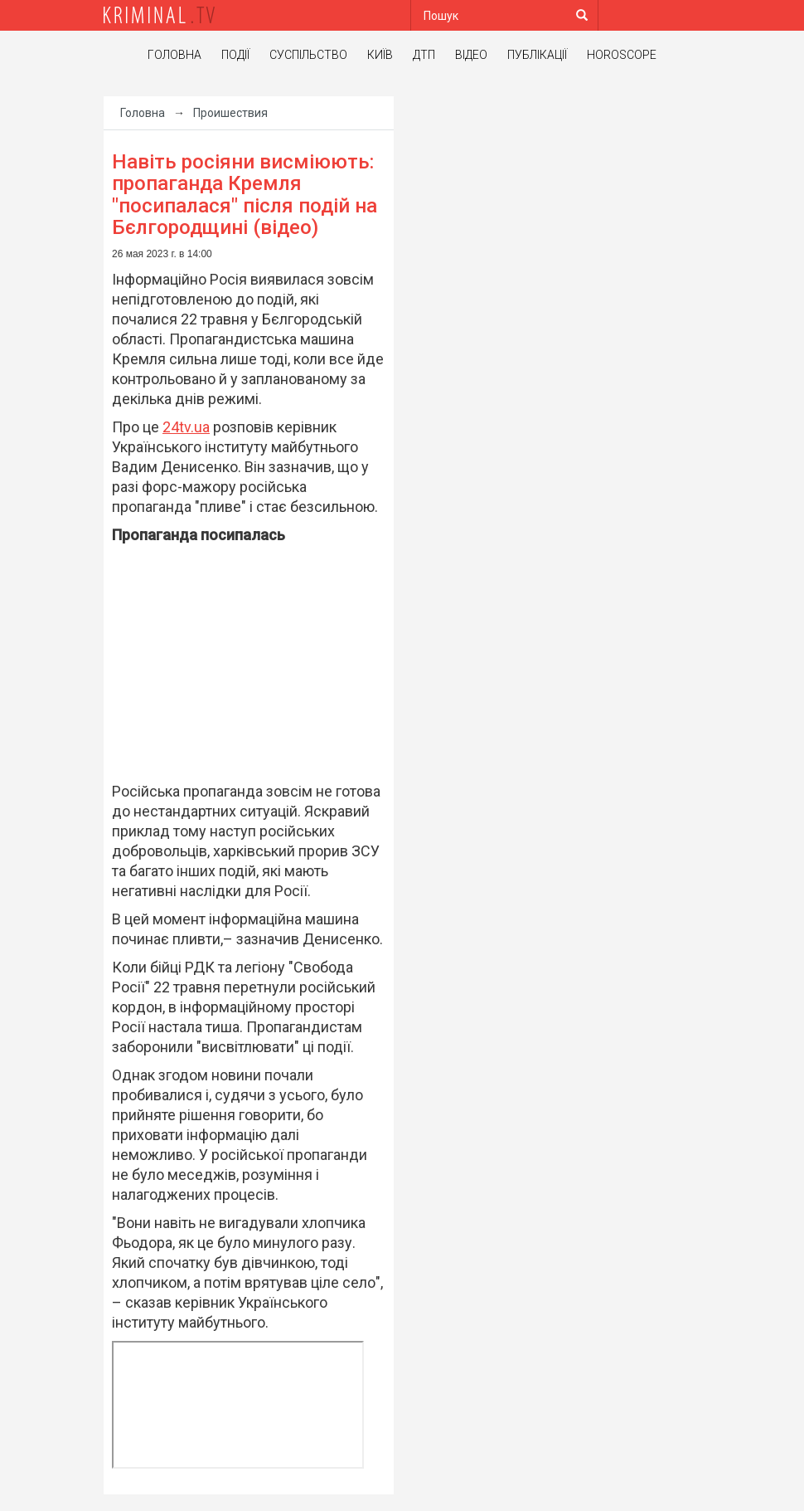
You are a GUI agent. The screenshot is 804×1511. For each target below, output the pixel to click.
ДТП (424, 54)
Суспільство (308, 54)
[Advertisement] (248, 667)
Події (235, 54)
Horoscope (621, 54)
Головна (174, 54)
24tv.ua (186, 427)
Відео (471, 54)
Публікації (537, 54)
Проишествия (230, 112)
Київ (380, 54)
